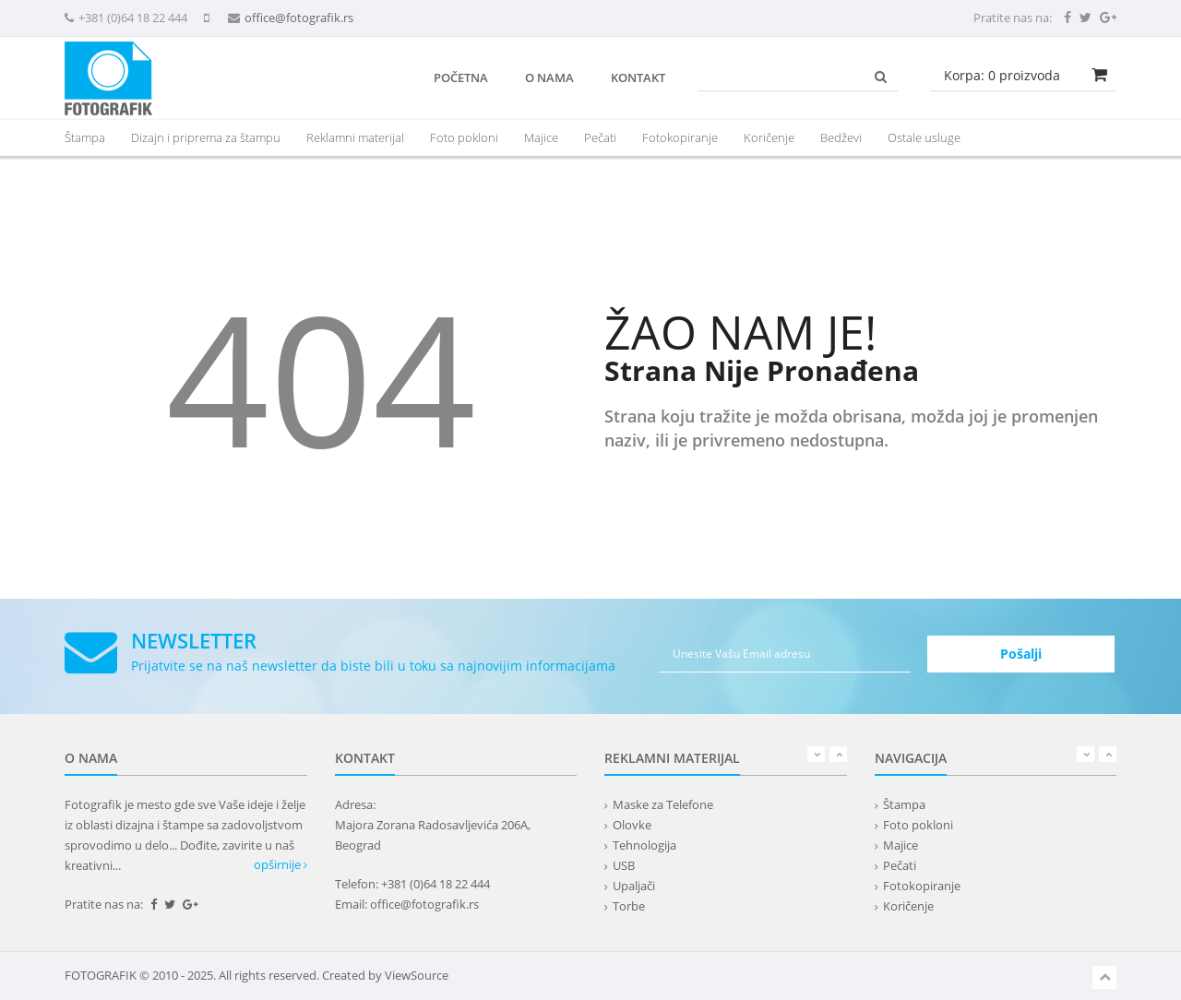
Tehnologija (644, 845)
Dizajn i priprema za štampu (205, 137)
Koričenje (769, 137)
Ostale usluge (924, 137)
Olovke (632, 824)
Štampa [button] (85, 137)
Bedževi (841, 137)
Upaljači (634, 885)
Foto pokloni (464, 137)
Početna (461, 77)
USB (624, 865)
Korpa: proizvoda (1002, 75)
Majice (541, 137)
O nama (549, 77)
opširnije (280, 864)
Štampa (904, 804)
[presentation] (355, 137)
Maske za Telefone (663, 804)
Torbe (629, 906)
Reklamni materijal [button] (355, 137)
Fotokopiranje (680, 137)
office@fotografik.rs (299, 17)
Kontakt (638, 77)
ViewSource (416, 975)
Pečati (600, 137)
